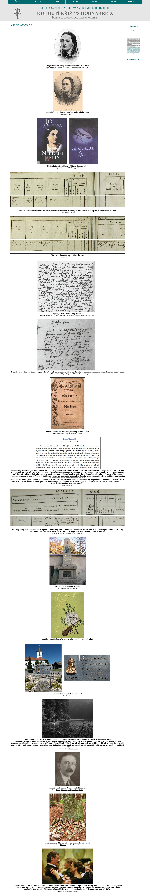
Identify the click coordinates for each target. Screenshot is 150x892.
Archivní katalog (79, 533)
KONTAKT (132, 1)
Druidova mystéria (103, 739)
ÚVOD (17, 1)
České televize (73, 891)
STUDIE (55, 1)
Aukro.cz (67, 433)
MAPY (94, 1)
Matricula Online (69, 213)
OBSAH (75, 1)
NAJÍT (113, 1)
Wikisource (69, 485)
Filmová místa (73, 749)
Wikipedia (53, 67)
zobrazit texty (134, 59)
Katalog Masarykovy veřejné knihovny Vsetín (69, 790)
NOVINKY (36, 1)
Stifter (75, 470)
